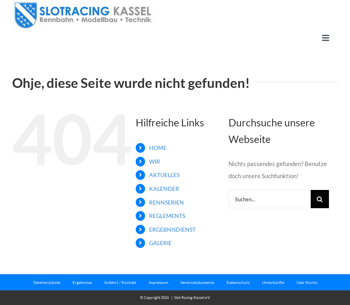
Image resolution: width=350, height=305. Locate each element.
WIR (154, 161)
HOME (157, 147)
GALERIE (160, 242)
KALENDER (164, 188)
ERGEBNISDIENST (172, 229)
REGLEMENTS (167, 215)
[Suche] (320, 199)
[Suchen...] (269, 199)
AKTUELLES (164, 174)
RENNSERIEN (166, 202)
